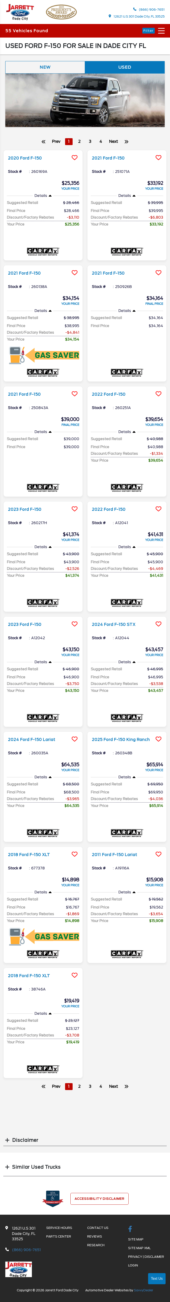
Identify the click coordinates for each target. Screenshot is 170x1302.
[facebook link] (130, 1231)
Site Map (135, 1242)
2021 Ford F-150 (111, 160)
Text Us (157, 1278)
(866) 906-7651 (149, 10)
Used (125, 69)
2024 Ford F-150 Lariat (35, 742)
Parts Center (58, 1239)
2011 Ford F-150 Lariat (118, 857)
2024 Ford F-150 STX (117, 626)
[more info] (43, 153)
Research (95, 1247)
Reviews (94, 1239)
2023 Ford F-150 (27, 511)
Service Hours (59, 1230)
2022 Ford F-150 (111, 396)
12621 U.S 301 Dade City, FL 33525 (136, 17)
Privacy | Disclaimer (146, 1259)
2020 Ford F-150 (27, 160)
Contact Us (97, 1230)
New (45, 69)
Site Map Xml (139, 1250)
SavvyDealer (143, 1292)
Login (133, 1268)
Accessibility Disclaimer (99, 1201)
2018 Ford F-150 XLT (32, 857)
